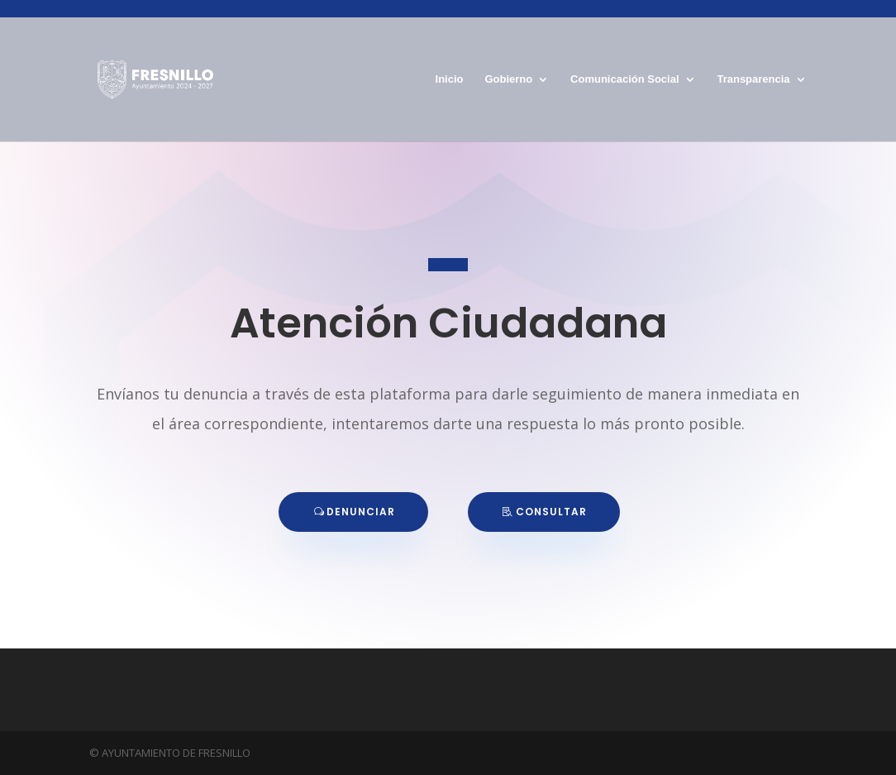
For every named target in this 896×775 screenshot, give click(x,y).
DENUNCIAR (360, 512)
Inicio (450, 79)
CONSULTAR (551, 512)
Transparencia (753, 79)
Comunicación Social (624, 79)
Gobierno (508, 79)
